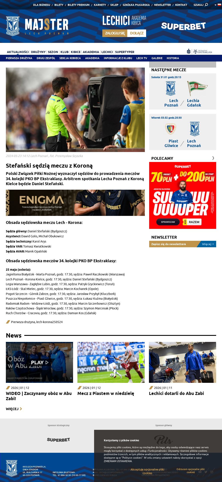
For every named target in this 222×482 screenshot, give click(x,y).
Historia (173, 58)
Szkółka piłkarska (136, 4)
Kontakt (181, 4)
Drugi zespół (46, 58)
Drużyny (38, 52)
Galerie (157, 58)
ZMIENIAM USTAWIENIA (118, 461)
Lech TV (141, 58)
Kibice (75, 52)
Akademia (92, 58)
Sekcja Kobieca (70, 58)
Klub (64, 52)
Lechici (107, 52)
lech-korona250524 (49, 322)
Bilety (58, 4)
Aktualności (18, 52)
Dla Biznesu (41, 4)
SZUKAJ (198, 4)
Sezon (53, 52)
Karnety (100, 4)
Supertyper (124, 52)
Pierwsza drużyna (19, 58)
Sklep (114, 4)
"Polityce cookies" (132, 457)
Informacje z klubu (118, 58)
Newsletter (162, 4)
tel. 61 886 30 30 (62, 475)
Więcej (12, 409)
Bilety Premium (79, 4)
